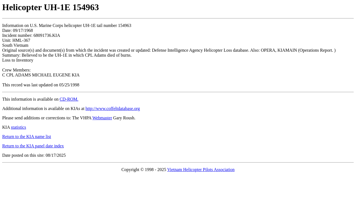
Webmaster (102, 118)
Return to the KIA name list (26, 136)
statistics (18, 127)
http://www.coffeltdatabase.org (113, 108)
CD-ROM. (68, 99)
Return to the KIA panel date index (33, 146)
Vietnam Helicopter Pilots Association (201, 169)
